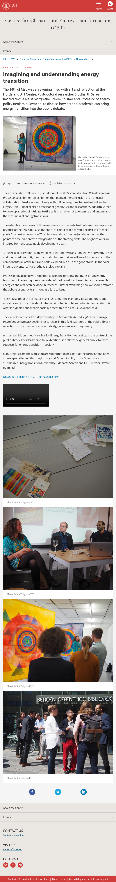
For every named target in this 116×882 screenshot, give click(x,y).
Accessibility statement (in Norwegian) (88, 879)
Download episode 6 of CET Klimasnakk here (31, 377)
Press (46, 879)
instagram (21, 865)
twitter (6, 865)
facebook (14, 865)
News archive (83, 59)
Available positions (32, 879)
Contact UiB (14, 879)
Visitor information (12, 849)
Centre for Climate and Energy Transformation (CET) (46, 59)
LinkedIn (83, 792)
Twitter (58, 792)
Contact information (13, 835)
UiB (5, 59)
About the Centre (13, 41)
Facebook (32, 792)
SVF (13, 59)
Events (7, 51)
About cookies (59, 879)
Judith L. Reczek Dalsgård (28, 183)
